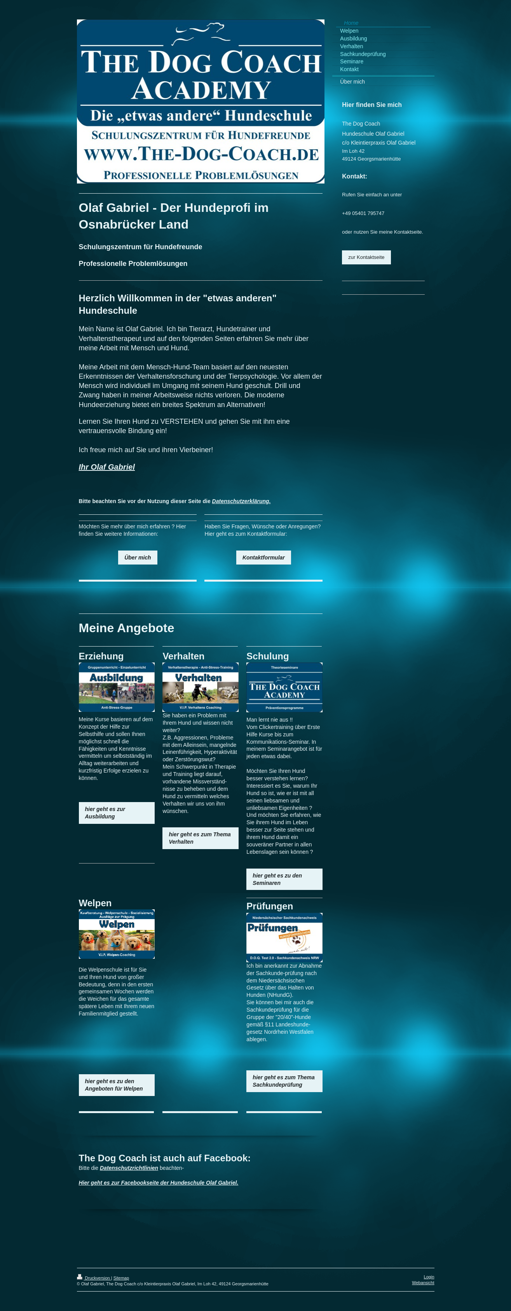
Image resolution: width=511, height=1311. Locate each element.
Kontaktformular (263, 557)
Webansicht (423, 1282)
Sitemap (121, 1278)
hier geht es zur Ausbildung (105, 813)
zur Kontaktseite (366, 257)
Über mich (137, 557)
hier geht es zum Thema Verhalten (199, 838)
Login (429, 1276)
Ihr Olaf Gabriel (107, 467)
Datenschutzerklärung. (241, 501)
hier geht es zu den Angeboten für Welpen (114, 1085)
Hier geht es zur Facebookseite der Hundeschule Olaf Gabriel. (159, 1183)
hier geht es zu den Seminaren (277, 879)
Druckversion (94, 1278)
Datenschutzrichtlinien (129, 1168)
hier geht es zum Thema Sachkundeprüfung (283, 1081)
